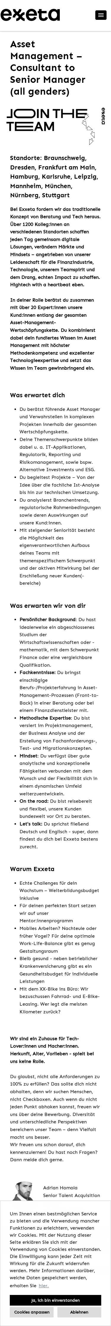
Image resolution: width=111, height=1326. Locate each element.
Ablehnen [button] (79, 1312)
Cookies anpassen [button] (31, 1312)
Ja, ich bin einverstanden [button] (55, 1300)
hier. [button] (44, 1285)
